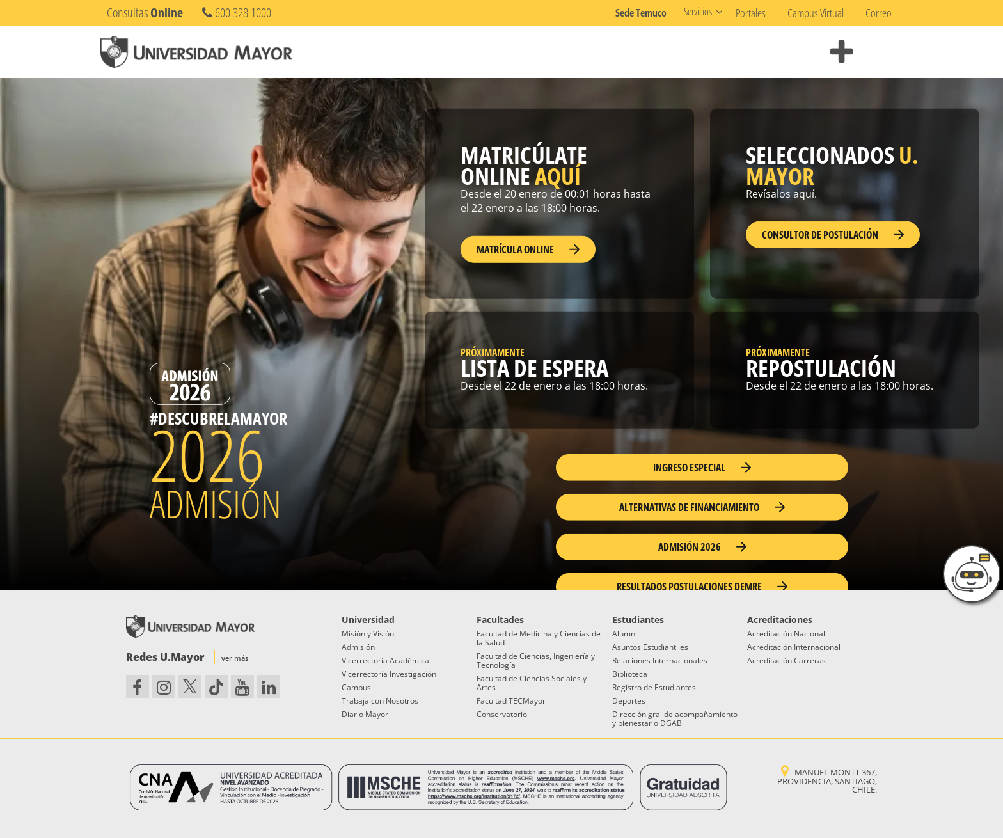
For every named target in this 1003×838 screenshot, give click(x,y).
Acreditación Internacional (794, 647)
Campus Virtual (815, 12)
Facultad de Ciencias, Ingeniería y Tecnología (536, 660)
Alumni (624, 633)
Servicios (698, 11)
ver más (234, 658)
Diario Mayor (365, 714)
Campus (356, 687)
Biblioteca (629, 673)
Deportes (628, 700)
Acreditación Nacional (786, 633)
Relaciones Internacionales (659, 660)
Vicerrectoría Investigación (389, 673)
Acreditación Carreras (786, 660)
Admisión (358, 647)
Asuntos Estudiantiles (650, 647)
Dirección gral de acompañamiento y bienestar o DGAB (675, 719)
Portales (751, 12)
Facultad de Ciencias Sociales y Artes (532, 683)
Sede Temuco (641, 13)
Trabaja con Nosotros (380, 700)
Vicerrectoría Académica (385, 660)
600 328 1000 (236, 12)
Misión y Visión (368, 633)
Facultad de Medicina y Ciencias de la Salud (539, 638)
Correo (878, 12)
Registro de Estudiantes (654, 687)
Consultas (145, 12)
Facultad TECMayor (511, 700)
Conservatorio (502, 714)
